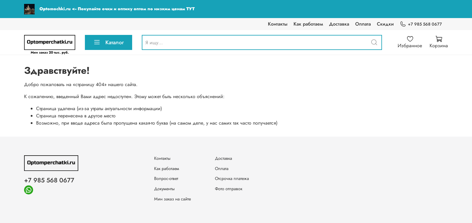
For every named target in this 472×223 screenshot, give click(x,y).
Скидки (385, 23)
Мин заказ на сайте (172, 199)
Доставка (339, 23)
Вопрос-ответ (166, 178)
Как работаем (308, 23)
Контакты (277, 23)
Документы (164, 189)
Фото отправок (228, 189)
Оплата (363, 23)
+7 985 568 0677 (421, 24)
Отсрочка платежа (232, 178)
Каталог (108, 42)
